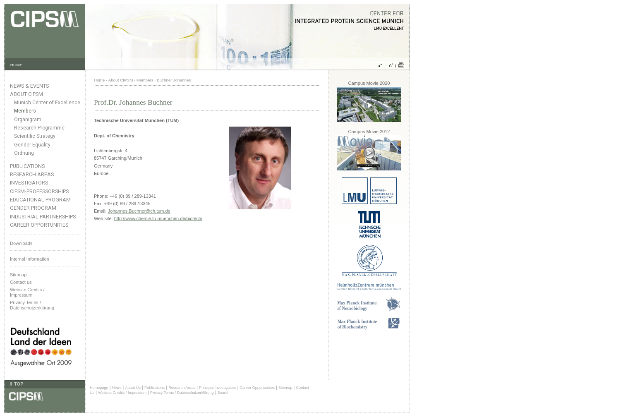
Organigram (27, 119)
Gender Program (33, 208)
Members (25, 111)
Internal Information (29, 258)
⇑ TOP (16, 383)
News (117, 388)
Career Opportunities (39, 225)
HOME (16, 64)
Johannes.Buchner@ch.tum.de (139, 210)
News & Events (29, 86)
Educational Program (40, 200)
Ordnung (24, 153)
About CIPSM (26, 94)
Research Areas (32, 174)
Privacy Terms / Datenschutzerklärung (32, 305)
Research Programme (39, 128)
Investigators (29, 183)
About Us (133, 388)
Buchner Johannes (174, 80)
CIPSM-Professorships (39, 191)
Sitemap (18, 274)
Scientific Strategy (34, 136)
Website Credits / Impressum (122, 393)
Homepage (99, 388)
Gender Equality (32, 145)
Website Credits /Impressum (27, 292)
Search (224, 393)
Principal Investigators (217, 388)
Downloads (21, 243)
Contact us (21, 282)
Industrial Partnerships (43, 216)
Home (99, 80)
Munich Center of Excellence (47, 102)
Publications (27, 166)
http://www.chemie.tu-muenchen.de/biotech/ (158, 218)
